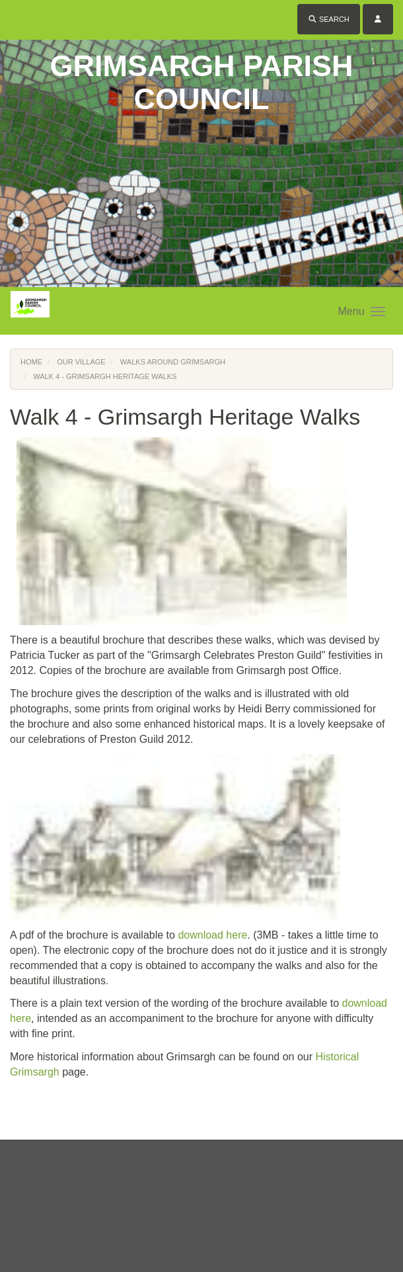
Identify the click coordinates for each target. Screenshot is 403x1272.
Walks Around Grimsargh (172, 362)
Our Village (81, 362)
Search (328, 19)
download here (212, 935)
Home (31, 362)
